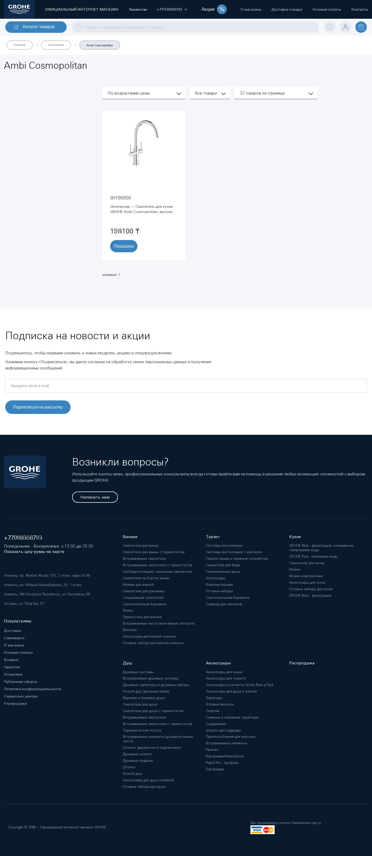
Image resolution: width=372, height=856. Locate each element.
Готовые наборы (219, 591)
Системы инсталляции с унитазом (234, 552)
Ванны (128, 610)
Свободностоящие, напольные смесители (157, 572)
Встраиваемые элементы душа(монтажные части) (158, 739)
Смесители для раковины (144, 591)
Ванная (130, 536)
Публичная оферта (20, 681)
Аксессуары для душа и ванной (148, 780)
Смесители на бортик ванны (146, 578)
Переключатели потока (142, 730)
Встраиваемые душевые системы (150, 678)
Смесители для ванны (141, 545)
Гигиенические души (223, 572)
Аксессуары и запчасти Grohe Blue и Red (239, 685)
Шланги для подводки (223, 730)
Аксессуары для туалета (226, 678)
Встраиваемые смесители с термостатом (157, 565)
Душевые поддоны (138, 761)
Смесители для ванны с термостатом (154, 552)
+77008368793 (23, 537)
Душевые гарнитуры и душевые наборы (156, 685)
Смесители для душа (140, 704)
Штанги (129, 767)
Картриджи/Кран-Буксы (225, 756)
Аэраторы (214, 698)
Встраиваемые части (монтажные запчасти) (159, 623)
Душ (127, 662)
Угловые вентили (220, 704)
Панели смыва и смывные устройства (237, 559)
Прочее (212, 750)
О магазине (14, 645)
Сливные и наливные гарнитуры (232, 717)
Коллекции (56, 44)
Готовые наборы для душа (144, 787)
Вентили (130, 630)
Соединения (216, 724)
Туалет (213, 536)
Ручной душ (132, 774)
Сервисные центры (21, 696)
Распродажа (15, 703)
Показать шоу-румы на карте (34, 551)
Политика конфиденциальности (32, 689)
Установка (13, 674)
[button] (169, 9)
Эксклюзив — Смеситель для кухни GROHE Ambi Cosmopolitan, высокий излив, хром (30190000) (142, 211)
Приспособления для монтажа (230, 737)
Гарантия (12, 667)
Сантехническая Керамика (144, 604)
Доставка (12, 630)
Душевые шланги (137, 754)
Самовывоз (14, 638)
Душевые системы (138, 672)
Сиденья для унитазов (224, 604)
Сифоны (212, 711)
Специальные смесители (143, 598)
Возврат (11, 660)
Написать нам (95, 497)
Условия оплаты (18, 652)
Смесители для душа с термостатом (153, 711)
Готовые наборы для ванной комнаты (153, 643)
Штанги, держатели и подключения (152, 748)
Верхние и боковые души (144, 698)
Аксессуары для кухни (224, 672)
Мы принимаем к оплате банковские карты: (286, 823)
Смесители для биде (223, 565)
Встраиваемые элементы (226, 743)
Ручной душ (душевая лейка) (146, 691)
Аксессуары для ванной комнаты (149, 636)
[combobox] (195, 27)
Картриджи (215, 769)
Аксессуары (215, 578)
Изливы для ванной (138, 585)
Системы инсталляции (224, 545)
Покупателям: (18, 621)
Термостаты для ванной (142, 617)
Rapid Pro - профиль (222, 763)
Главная (20, 44)
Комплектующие (219, 585)
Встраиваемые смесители (144, 559)
